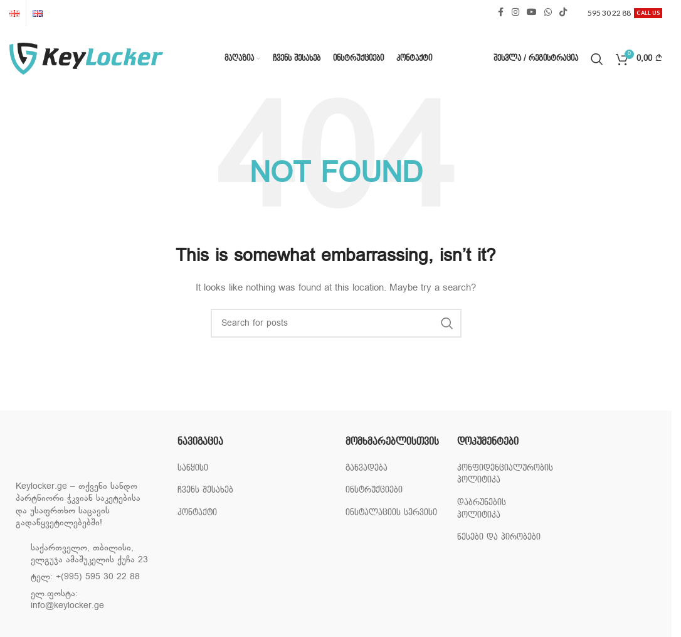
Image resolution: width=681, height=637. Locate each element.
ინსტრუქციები (374, 490)
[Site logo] (86, 58)
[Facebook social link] (500, 13)
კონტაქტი (197, 512)
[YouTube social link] (532, 13)
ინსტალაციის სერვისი (391, 512)
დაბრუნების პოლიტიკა (481, 509)
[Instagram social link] (515, 13)
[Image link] (78, 454)
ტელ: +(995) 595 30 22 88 (85, 577)
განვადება (367, 468)
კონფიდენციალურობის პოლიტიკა (505, 474)
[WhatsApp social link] (548, 13)
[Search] (597, 59)
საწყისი (192, 468)
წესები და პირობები (499, 537)
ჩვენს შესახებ (205, 490)
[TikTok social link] (563, 13)
